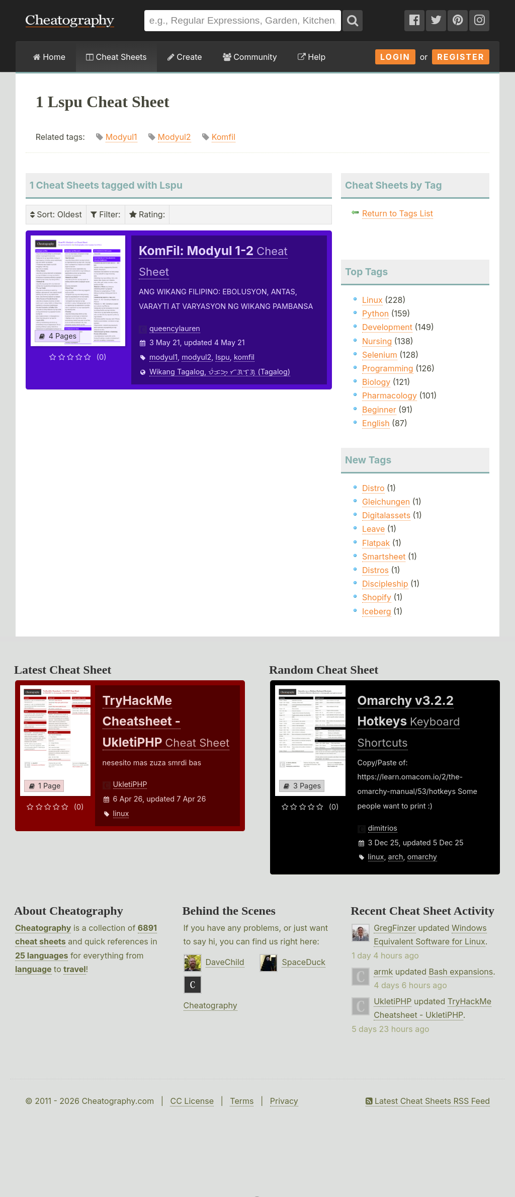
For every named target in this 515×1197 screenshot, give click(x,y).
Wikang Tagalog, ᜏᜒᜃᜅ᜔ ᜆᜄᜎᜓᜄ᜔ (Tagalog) (219, 371)
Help (311, 57)
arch (395, 856)
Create (184, 57)
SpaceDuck (303, 962)
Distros (375, 570)
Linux (372, 300)
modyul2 (196, 357)
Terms (241, 1101)
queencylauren (174, 328)
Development (387, 327)
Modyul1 (121, 137)
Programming (387, 368)
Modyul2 (174, 137)
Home (49, 57)
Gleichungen (386, 502)
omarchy (422, 856)
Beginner (379, 410)
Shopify (376, 597)
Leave (373, 529)
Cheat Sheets (116, 57)
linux (121, 813)
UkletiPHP (130, 784)
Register (460, 57)
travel (74, 969)
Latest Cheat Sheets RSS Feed (428, 1101)
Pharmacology (389, 395)
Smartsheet (383, 556)
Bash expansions (460, 972)
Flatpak (376, 543)
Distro (373, 488)
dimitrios (382, 828)
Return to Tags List (397, 213)
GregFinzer (395, 928)
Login (395, 57)
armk (383, 972)
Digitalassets (386, 515)
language (33, 969)
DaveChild (225, 962)
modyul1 (163, 357)
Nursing (377, 341)
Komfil (223, 137)
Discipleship (385, 584)
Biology (376, 382)
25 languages (41, 955)
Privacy (284, 1101)
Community (250, 57)
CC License (192, 1101)
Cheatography (43, 928)
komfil (244, 357)
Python (375, 313)
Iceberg (376, 611)
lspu (222, 357)
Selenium (379, 355)
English (376, 423)
